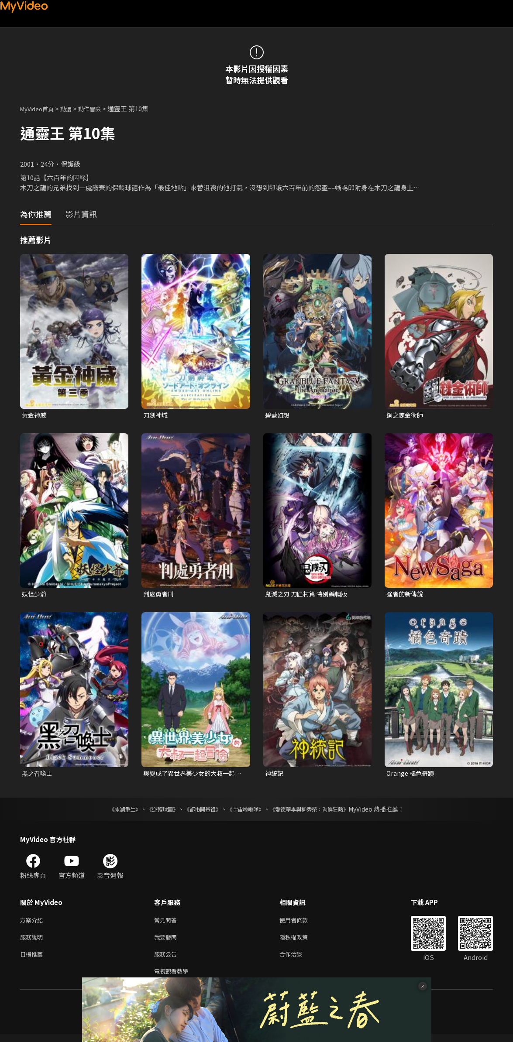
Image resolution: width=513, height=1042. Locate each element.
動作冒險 (99, 108)
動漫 (72, 108)
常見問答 (167, 923)
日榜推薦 (33, 959)
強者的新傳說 (406, 595)
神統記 (275, 775)
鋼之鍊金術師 (406, 415)
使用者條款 (301, 923)
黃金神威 (35, 415)
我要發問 (167, 941)
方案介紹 (33, 923)
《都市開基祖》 (198, 811)
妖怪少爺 (35, 595)
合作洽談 (298, 959)
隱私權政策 (301, 941)
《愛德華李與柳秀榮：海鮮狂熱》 (320, 811)
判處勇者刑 (159, 595)
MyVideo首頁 (40, 108)
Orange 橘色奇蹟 (411, 775)
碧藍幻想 (278, 415)
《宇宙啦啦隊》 (247, 811)
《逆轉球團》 (152, 811)
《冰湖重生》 (109, 811)
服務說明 (33, 941)
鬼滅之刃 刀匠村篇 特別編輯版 (309, 595)
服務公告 (167, 959)
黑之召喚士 (38, 775)
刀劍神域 (156, 415)
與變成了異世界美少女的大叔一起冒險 (192, 775)
